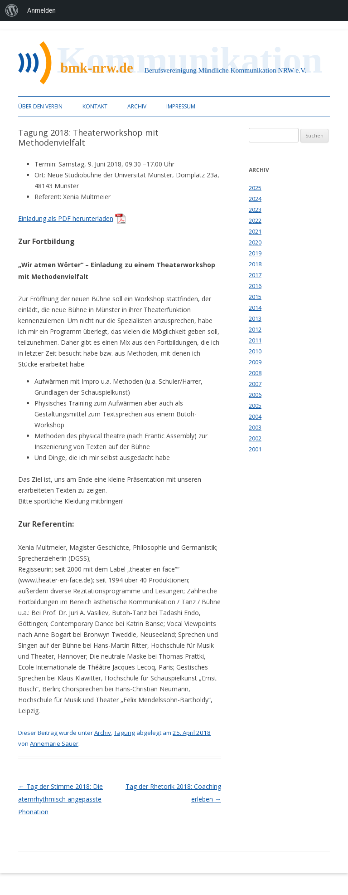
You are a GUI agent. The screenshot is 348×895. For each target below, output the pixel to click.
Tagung (124, 733)
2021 (255, 231)
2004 (255, 416)
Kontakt (94, 106)
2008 (255, 373)
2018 (255, 264)
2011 (255, 340)
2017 (255, 275)
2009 (255, 362)
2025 (255, 188)
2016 (255, 286)
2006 (255, 395)
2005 (255, 405)
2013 (255, 318)
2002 (255, 438)
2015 (255, 297)
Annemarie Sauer (54, 743)
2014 (255, 307)
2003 (255, 427)
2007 (255, 384)
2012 (255, 329)
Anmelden (41, 10)
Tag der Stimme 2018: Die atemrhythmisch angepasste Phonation (60, 799)
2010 (255, 351)
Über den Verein (40, 106)
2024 (255, 199)
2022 (255, 220)
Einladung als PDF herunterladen (65, 218)
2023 (255, 209)
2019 (255, 253)
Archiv (136, 106)
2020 (255, 242)
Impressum (180, 106)
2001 (255, 449)
